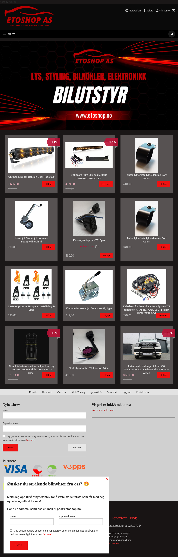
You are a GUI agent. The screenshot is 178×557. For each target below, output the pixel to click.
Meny (9, 33)
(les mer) (30, 440)
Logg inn (126, 392)
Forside (33, 392)
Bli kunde (47, 392)
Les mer (77, 447)
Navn (32, 520)
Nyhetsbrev (119, 518)
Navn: (6, 410)
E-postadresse (81, 520)
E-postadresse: (11, 423)
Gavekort (112, 392)
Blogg (133, 518)
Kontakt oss (142, 392)
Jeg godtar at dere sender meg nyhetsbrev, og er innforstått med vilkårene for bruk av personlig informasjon (54, 532)
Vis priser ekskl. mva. (103, 410)
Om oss (61, 392)
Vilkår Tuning (78, 392)
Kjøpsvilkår (96, 392)
